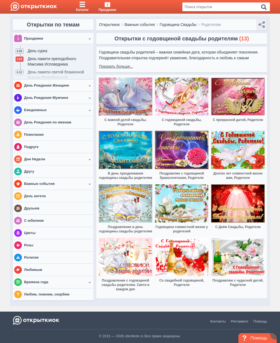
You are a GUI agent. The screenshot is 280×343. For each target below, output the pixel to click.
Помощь (260, 321)
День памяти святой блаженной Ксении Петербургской (56, 75)
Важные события (139, 24)
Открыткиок (109, 24)
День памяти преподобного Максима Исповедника (52, 61)
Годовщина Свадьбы (178, 24)
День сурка (37, 51)
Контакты (218, 321)
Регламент (239, 321)
